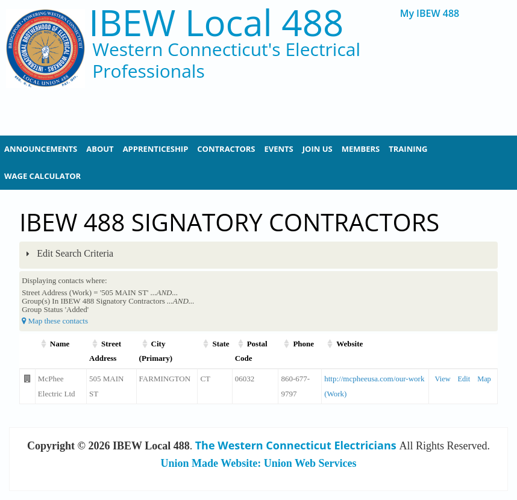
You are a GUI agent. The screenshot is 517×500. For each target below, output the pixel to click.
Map (484, 379)
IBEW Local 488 (216, 22)
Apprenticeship (156, 148)
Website (349, 343)
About (99, 148)
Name (60, 343)
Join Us (317, 148)
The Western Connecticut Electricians (295, 445)
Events (279, 148)
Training (408, 148)
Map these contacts (55, 320)
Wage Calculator (42, 175)
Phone (303, 343)
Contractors (226, 148)
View (443, 379)
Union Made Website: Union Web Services (259, 463)
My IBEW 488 (430, 13)
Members (361, 148)
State (220, 343)
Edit (464, 379)
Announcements (40, 148)
